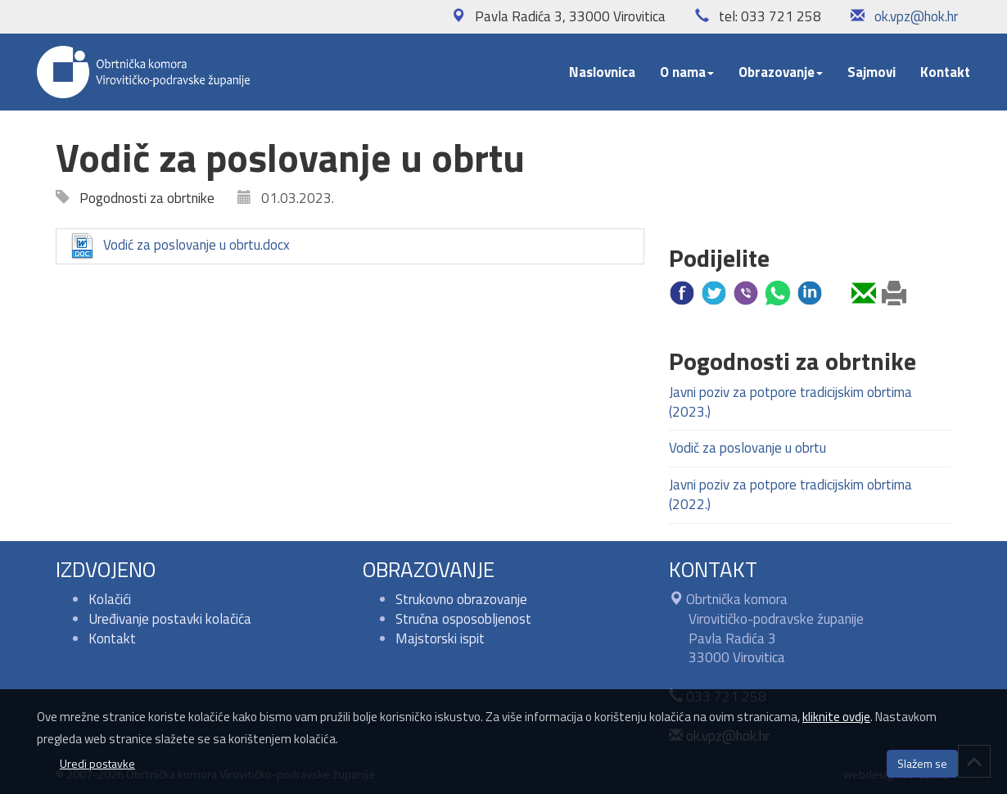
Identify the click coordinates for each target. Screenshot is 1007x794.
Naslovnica (602, 72)
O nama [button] (687, 72)
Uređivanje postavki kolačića (169, 618)
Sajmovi (871, 72)
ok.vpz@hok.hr (916, 16)
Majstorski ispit (440, 638)
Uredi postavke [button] (97, 763)
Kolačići (109, 599)
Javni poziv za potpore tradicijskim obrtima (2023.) (790, 401)
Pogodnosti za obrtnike (142, 198)
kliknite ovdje (836, 716)
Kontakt (945, 72)
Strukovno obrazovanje (461, 599)
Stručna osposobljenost (463, 618)
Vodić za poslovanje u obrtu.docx (179, 246)
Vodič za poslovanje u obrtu (747, 447)
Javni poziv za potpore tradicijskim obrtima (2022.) (790, 494)
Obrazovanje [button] (780, 72)
